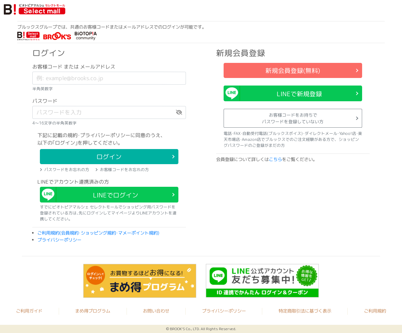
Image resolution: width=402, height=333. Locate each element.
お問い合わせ (156, 311)
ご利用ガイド (29, 311)
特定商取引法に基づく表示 (305, 311)
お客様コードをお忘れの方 (122, 169)
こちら (275, 159)
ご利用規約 (375, 311)
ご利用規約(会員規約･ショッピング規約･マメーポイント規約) (98, 233)
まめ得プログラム (92, 311)
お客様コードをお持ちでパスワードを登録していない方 (292, 118)
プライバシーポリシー (59, 239)
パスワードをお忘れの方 (64, 169)
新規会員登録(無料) (292, 70)
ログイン (109, 156)
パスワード (44, 100)
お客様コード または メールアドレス (73, 66)
